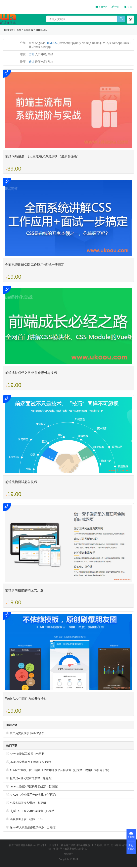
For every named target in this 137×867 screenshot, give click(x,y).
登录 (128, 7)
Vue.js (107, 43)
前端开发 (28, 30)
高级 (50, 54)
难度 (22, 54)
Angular (40, 43)
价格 (50, 61)
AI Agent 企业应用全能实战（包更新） (34, 794)
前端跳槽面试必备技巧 (21, 482)
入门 (38, 54)
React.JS (97, 43)
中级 (44, 54)
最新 (38, 61)
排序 (22, 61)
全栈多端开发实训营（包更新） (29, 803)
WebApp (117, 43)
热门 (44, 61)
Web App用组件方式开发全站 (26, 698)
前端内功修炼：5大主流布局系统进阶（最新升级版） (42, 156)
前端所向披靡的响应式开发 (24, 590)
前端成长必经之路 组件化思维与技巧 (31, 373)
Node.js (86, 43)
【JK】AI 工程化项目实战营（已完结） (33, 811)
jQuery (76, 43)
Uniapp (46, 47)
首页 (19, 30)
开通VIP (101, 7)
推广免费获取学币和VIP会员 (27, 733)
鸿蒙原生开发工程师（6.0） (27, 819)
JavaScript (65, 43)
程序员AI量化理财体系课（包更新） (32, 778)
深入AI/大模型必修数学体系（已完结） (34, 827)
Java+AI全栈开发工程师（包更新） (31, 762)
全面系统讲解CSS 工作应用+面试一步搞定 (34, 264)
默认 (31, 61)
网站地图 (68, 854)
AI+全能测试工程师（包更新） (28, 754)
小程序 (36, 47)
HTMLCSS (41, 30)
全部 (31, 43)
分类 (22, 43)
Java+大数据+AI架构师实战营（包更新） (35, 786)
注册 (115, 7)
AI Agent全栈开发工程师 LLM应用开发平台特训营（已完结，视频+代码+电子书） (60, 770)
